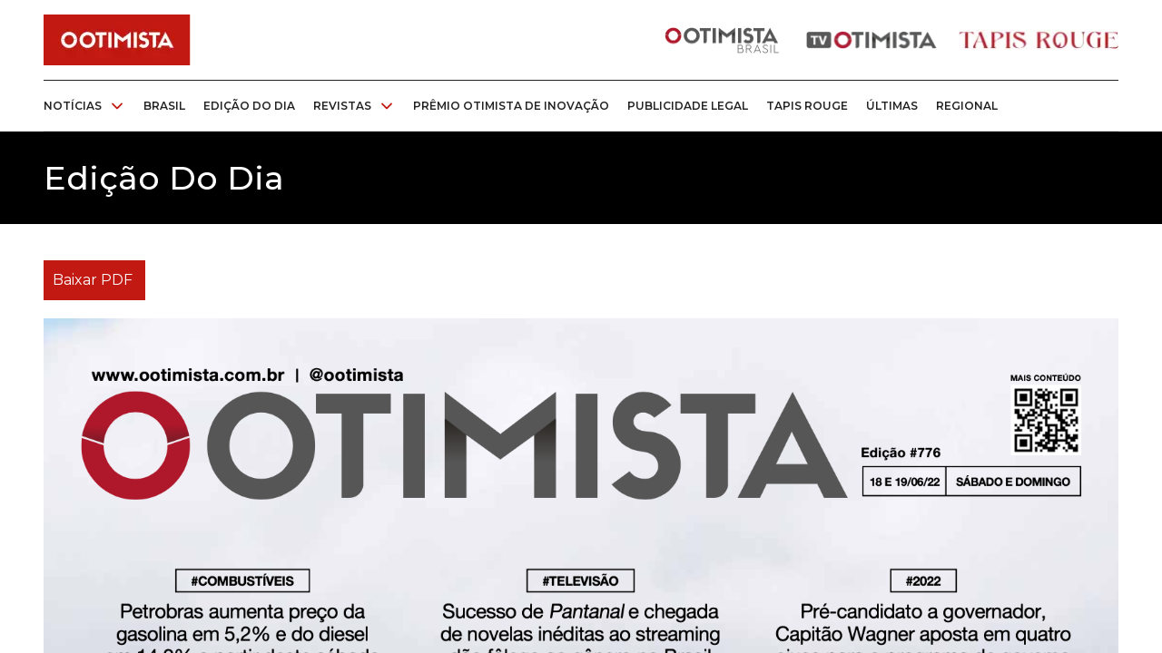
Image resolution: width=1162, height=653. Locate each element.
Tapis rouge (807, 105)
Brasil (164, 105)
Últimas (892, 105)
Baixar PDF (93, 279)
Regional (967, 105)
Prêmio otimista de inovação (511, 105)
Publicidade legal (687, 105)
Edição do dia (249, 105)
